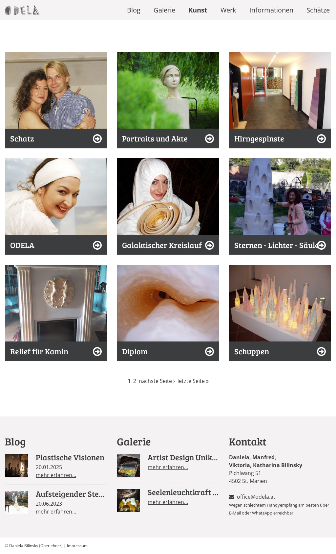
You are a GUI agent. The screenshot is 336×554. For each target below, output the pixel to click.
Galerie (164, 10)
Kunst (197, 10)
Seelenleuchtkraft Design (192, 492)
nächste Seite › (157, 381)
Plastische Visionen (70, 457)
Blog (133, 10)
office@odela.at (256, 496)
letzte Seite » (193, 381)
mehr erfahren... (56, 475)
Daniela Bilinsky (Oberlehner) (36, 545)
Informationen (271, 10)
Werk (228, 10)
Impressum (77, 545)
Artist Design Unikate (185, 457)
